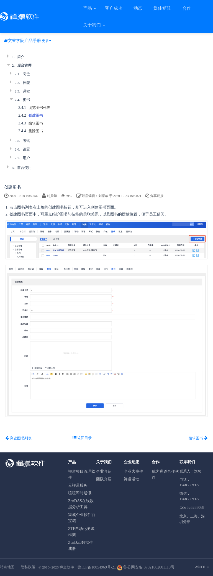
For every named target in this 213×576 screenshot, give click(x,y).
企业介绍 (104, 471)
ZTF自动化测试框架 (81, 532)
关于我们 (92, 24)
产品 (88, 8)
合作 (186, 8)
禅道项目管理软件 (81, 474)
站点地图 (7, 567)
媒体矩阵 (162, 8)
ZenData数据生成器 (80, 545)
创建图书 (36, 115)
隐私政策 (28, 567)
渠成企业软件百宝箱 (81, 518)
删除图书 (36, 131)
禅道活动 (131, 479)
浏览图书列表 (39, 108)
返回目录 (82, 438)
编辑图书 (36, 123)
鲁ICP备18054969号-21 (97, 567)
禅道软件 (67, 567)
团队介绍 (104, 479)
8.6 (203, 567)
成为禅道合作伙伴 (165, 474)
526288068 (195, 507)
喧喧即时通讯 (79, 493)
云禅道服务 (78, 485)
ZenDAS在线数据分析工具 (81, 504)
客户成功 (113, 8)
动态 (138, 8)
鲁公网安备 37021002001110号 (145, 567)
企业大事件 (133, 471)
